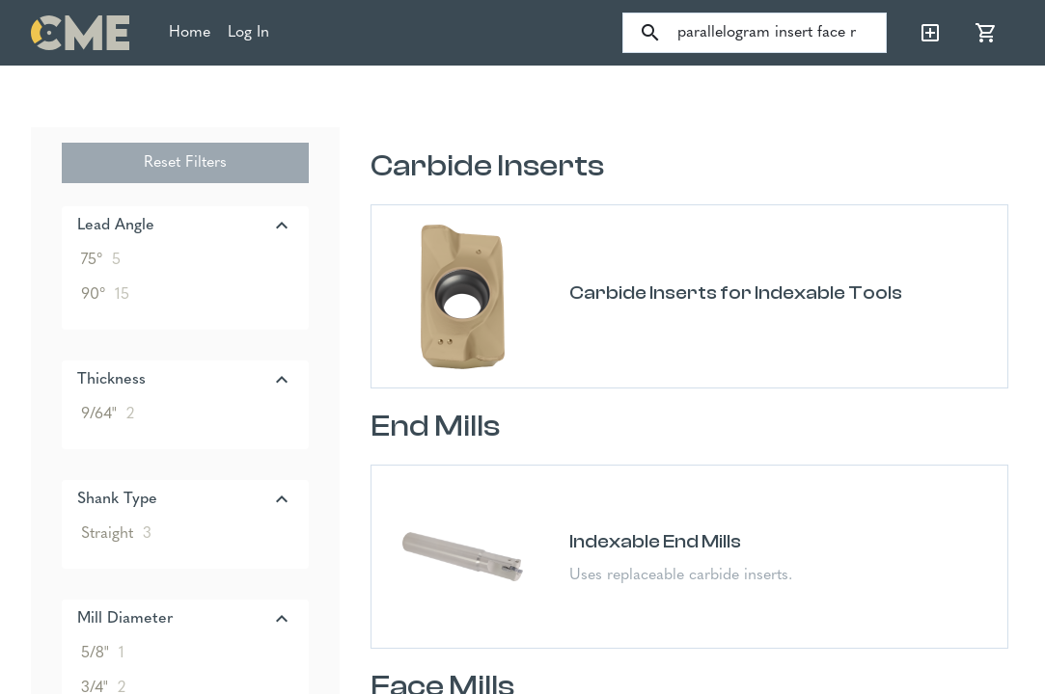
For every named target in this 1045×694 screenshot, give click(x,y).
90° (105, 295)
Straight (116, 534)
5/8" (102, 653)
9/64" (107, 414)
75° (101, 260)
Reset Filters (185, 163)
